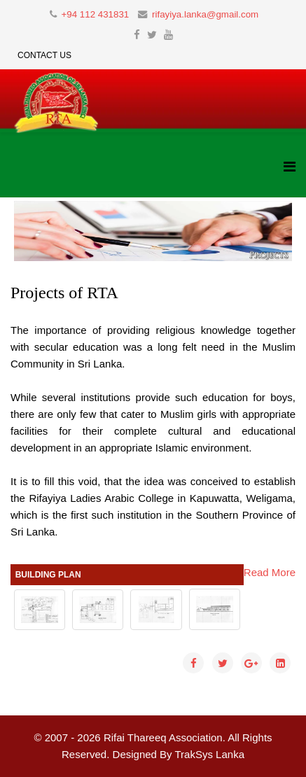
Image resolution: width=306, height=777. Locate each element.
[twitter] (152, 35)
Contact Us (44, 55)
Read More (269, 572)
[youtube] (168, 35)
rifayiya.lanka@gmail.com (205, 14)
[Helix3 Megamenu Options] (289, 166)
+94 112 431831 (95, 14)
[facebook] (137, 35)
